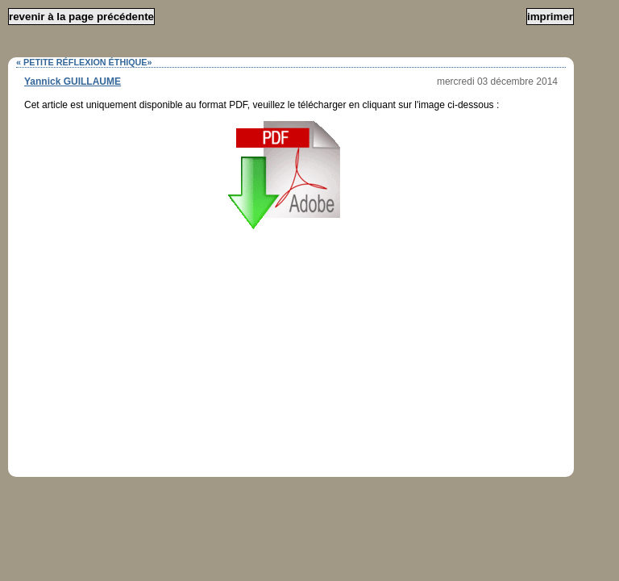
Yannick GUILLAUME (72, 81)
